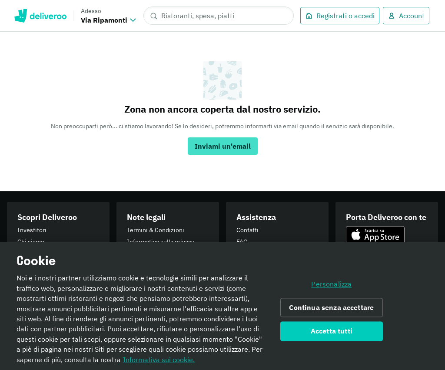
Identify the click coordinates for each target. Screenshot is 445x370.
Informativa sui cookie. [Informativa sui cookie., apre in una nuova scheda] (159, 364)
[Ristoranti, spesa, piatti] (218, 15)
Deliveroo (40, 16)
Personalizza (331, 289)
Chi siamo (30, 242)
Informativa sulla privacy (160, 242)
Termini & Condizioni (155, 230)
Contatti (247, 230)
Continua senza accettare (331, 312)
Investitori (31, 230)
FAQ (242, 242)
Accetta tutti (331, 336)
